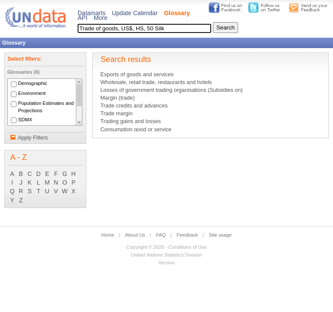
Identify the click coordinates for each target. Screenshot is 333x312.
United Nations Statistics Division (166, 254)
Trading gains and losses (130, 121)
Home (107, 234)
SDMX (25, 119)
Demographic (32, 83)
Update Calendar (135, 13)
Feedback (187, 234)
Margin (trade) (117, 98)
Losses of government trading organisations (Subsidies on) (171, 90)
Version (166, 262)
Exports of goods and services (136, 75)
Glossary (177, 13)
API (83, 17)
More (101, 17)
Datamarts (92, 13)
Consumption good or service (135, 130)
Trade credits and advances (133, 106)
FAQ (161, 234)
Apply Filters (33, 138)
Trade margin (116, 113)
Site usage (220, 234)
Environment (32, 93)
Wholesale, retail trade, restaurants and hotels (156, 82)
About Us (135, 234)
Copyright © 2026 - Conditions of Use (166, 247)
